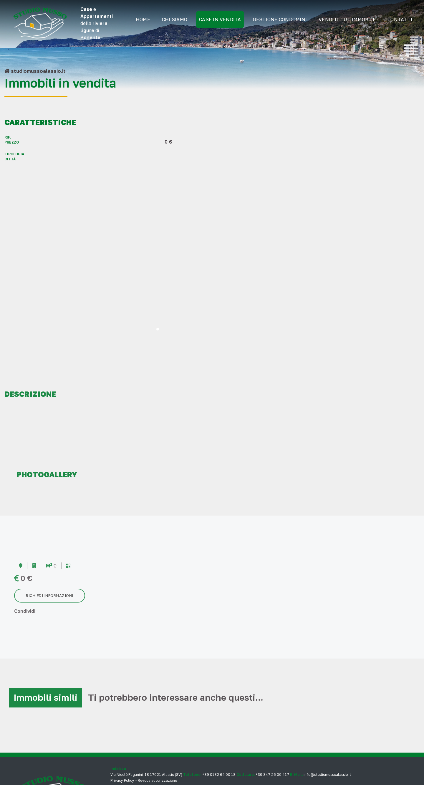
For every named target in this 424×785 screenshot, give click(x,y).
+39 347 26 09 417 (272, 714)
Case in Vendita (219, 24)
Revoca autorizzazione (157, 720)
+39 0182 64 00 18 (219, 714)
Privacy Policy (122, 720)
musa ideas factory (152, 761)
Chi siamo (173, 24)
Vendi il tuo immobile (346, 24)
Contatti (399, 24)
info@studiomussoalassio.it (327, 714)
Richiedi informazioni (49, 534)
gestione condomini (279, 24)
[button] (318, 268)
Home (142, 24)
